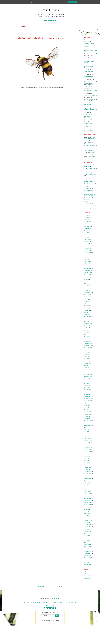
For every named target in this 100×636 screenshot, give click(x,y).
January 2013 (87, 549)
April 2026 (86, 215)
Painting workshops (88, 186)
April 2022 (86, 308)
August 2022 (87, 299)
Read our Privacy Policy (62, 2)
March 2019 (87, 389)
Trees (85, 201)
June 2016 (86, 458)
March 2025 (87, 239)
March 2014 (87, 518)
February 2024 (87, 263)
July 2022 (86, 301)
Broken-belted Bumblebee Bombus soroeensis (41, 38)
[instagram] (55, 20)
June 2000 (86, 562)
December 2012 (88, 551)
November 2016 (88, 447)
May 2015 (86, 487)
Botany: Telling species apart (90, 174)
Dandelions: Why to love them (91, 50)
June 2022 (86, 303)
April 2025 (86, 237)
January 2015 (87, 496)
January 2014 (87, 522)
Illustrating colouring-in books (90, 53)
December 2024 (88, 246)
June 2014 (86, 511)
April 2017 (86, 436)
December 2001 (88, 560)
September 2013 (88, 531)
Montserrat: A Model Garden (90, 119)
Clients (69, 601)
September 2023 (88, 274)
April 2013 (86, 542)
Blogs (39, 601)
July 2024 (86, 255)
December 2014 (88, 498)
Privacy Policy (75, 602)
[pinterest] (53, 20)
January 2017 (87, 442)
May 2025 (86, 235)
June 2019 (86, 383)
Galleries (15, 601)
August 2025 (87, 230)
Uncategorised (87, 203)
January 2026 (87, 219)
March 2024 (87, 261)
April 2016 (86, 462)
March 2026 (87, 217)
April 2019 (86, 387)
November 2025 (88, 224)
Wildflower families (88, 206)
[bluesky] (51, 20)
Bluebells (86, 39)
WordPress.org (87, 578)
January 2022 (87, 314)
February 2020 (87, 365)
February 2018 (87, 414)
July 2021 (86, 327)
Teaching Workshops (45, 602)
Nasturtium (86, 57)
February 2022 (87, 312)
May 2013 (86, 540)
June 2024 (86, 257)
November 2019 (88, 372)
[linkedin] (49, 20)
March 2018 (87, 411)
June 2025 (86, 232)
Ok (73, 2)
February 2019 (87, 392)
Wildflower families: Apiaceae (90, 99)
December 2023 (88, 268)
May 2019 (86, 385)
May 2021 (86, 332)
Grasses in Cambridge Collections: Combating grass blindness (90, 45)
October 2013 (87, 529)
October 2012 (87, 555)
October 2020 (87, 347)
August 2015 (87, 480)
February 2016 (87, 467)
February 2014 (87, 520)
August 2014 (87, 507)
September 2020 (88, 350)
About (10, 601)
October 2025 (87, 226)
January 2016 (87, 469)
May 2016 (86, 460)
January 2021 (87, 341)
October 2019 (87, 374)
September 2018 (88, 403)
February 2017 (87, 440)
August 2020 (87, 352)
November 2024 (88, 248)
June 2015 (86, 484)
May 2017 (86, 434)
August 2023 (87, 277)
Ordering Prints (87, 601)
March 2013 (87, 544)
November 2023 (88, 270)
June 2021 (86, 330)
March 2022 (87, 310)
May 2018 (86, 409)
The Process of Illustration (30, 602)
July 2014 (86, 509)
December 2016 (88, 445)
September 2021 (88, 323)
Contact (63, 601)
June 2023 (86, 281)
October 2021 (87, 321)
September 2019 (88, 376)
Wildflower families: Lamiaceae (91, 86)
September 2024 (88, 252)
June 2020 (86, 356)
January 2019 (87, 394)
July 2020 (86, 354)
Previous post (40, 586)
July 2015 (86, 482)
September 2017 (88, 425)
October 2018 (87, 400)
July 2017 (86, 429)
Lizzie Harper (50, 10)
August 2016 (87, 454)
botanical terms (87, 172)
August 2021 (87, 325)
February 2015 (87, 493)
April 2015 (86, 489)
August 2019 (87, 378)
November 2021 (88, 319)
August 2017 (87, 427)
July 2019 (86, 381)
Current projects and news (90, 178)
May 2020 (86, 358)
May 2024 (86, 259)
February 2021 (87, 339)
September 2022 (88, 296)
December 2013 (88, 524)
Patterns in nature (88, 188)
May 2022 (86, 305)
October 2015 (87, 476)
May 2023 (86, 283)
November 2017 (88, 420)
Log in (85, 571)
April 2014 (86, 515)
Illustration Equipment (89, 181)
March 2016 (87, 465)
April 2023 (86, 285)
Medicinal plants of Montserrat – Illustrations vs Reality (90, 110)
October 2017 (87, 423)
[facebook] (45, 20)
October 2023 (87, 272)
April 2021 (86, 334)
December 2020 (88, 343)
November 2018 (88, 398)
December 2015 (88, 471)
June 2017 (86, 431)
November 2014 (88, 500)
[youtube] (47, 20)
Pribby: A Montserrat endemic (91, 95)
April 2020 (86, 361)
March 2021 (87, 336)
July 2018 (86, 405)
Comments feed (87, 575)
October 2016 (87, 449)
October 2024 (87, 250)
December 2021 (88, 316)
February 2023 (87, 288)
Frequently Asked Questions (61, 602)
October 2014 (87, 502)
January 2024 (87, 266)
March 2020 (87, 363)
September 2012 (88, 557)
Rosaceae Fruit (87, 128)
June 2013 (86, 538)
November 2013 (88, 526)
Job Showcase (32, 601)
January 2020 (87, 367)
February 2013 (87, 546)
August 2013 (87, 533)
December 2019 (88, 370)
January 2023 (87, 290)
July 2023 (86, 279)
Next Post (61, 586)
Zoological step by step (89, 208)
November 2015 (88, 473)
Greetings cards (77, 601)
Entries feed (86, 573)
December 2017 (88, 418)
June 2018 (86, 407)
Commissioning (23, 601)
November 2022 (88, 292)
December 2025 (88, 221)
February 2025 (87, 241)
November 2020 (88, 345)
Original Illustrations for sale (51, 601)
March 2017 (87, 438)
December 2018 (88, 396)
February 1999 (87, 564)
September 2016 (88, 451)
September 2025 (88, 228)
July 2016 (86, 456)
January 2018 (87, 416)
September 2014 (88, 504)
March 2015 (87, 491)
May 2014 (86, 513)
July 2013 (86, 535)
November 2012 (88, 553)
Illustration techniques (89, 183)
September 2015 (88, 478)
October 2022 (87, 294)
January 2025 (87, 243)
